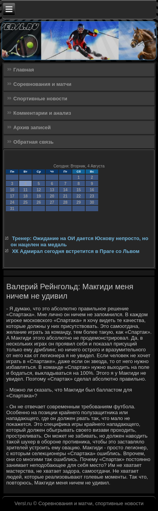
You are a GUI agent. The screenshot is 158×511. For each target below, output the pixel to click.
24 (12, 202)
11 (25, 190)
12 (38, 190)
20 (52, 196)
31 (12, 209)
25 (25, 202)
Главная (23, 70)
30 (92, 202)
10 (12, 190)
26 (38, 202)
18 (25, 196)
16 (92, 190)
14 (65, 190)
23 (92, 196)
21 (65, 196)
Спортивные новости (40, 98)
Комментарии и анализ (42, 113)
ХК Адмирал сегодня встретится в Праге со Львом (76, 251)
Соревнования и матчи (42, 84)
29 (78, 202)
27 (52, 202)
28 (65, 202)
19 (38, 196)
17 (12, 196)
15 (78, 190)
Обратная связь (33, 142)
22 (78, 196)
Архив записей (32, 127)
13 (52, 190)
